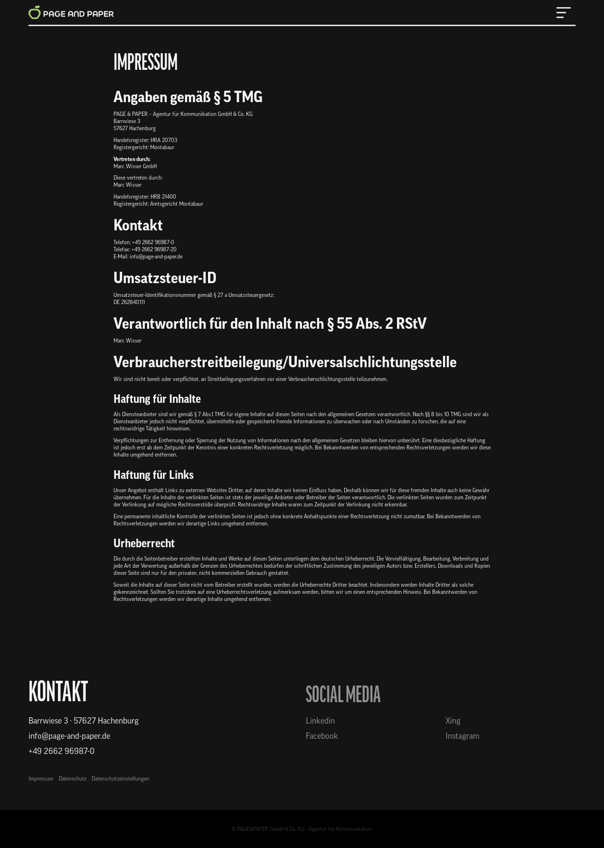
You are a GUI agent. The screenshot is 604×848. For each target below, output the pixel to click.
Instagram (462, 736)
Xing (453, 720)
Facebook (322, 736)
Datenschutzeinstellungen (120, 778)
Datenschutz (72, 778)
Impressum (40, 778)
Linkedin (320, 720)
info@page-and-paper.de (69, 736)
